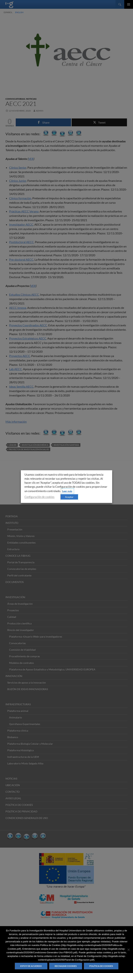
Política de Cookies (101, 966)
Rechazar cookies (66, 966)
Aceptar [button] (69, 496)
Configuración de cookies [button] (39, 496)
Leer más (67, 490)
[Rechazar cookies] (128, 949)
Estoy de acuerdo (31, 966)
